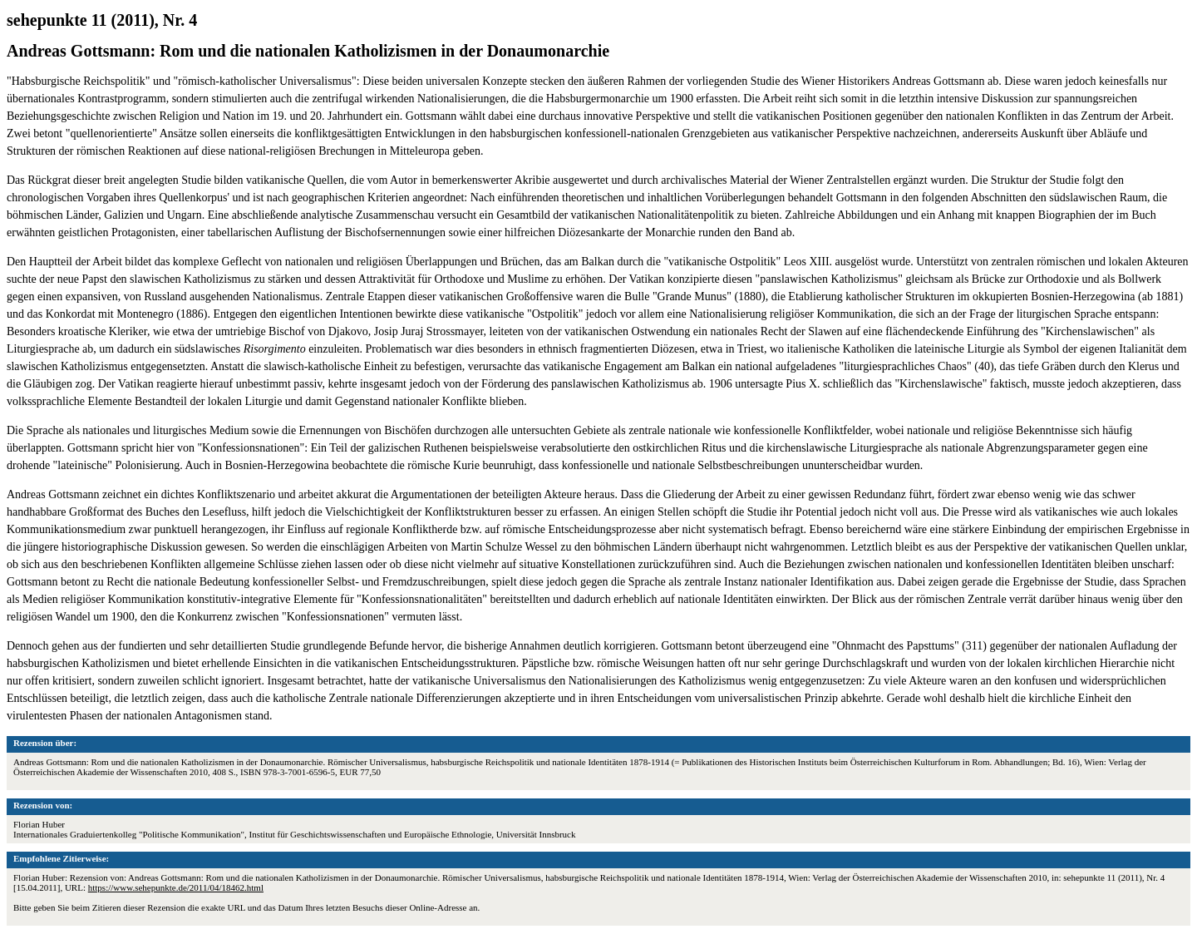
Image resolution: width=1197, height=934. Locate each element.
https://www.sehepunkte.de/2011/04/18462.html (176, 887)
